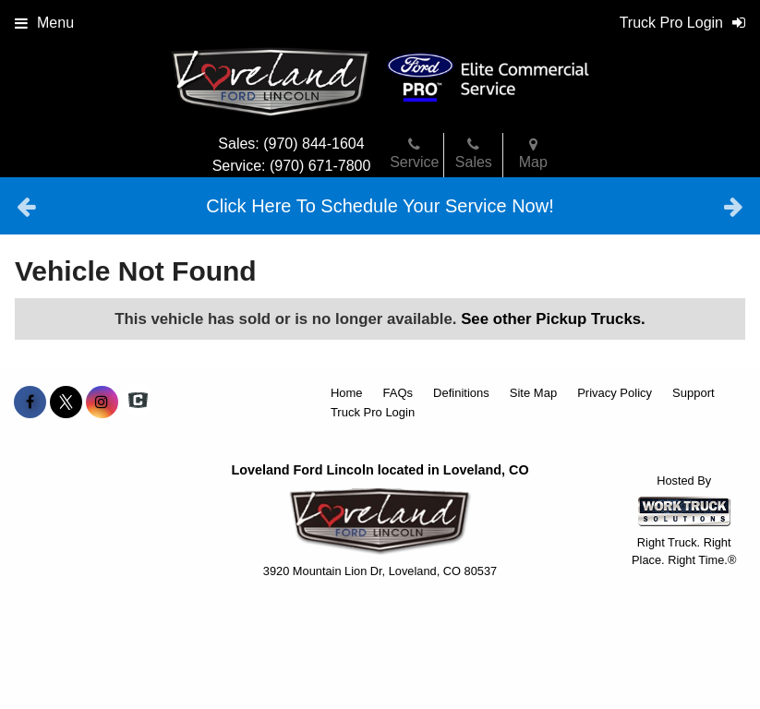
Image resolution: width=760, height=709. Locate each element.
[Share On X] (66, 402)
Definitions (461, 393)
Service (414, 153)
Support (693, 393)
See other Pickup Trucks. (553, 319)
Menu (44, 22)
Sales (473, 153)
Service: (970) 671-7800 (291, 166)
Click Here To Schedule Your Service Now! (379, 206)
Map (533, 153)
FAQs (398, 393)
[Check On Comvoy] (138, 402)
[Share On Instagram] (102, 402)
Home (347, 393)
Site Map (533, 393)
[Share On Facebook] (30, 402)
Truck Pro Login (373, 412)
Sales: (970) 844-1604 (291, 143)
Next (733, 206)
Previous (26, 206)
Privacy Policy (614, 393)
